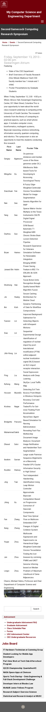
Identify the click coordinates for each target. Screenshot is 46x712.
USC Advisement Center (18, 634)
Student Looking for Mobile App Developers (18, 655)
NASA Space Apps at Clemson (17, 672)
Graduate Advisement (17, 625)
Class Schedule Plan (16, 628)
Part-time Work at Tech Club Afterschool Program (22, 662)
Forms (10, 631)
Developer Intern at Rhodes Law (18, 683)
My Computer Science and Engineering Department (24, 14)
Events (12, 42)
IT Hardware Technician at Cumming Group (23, 650)
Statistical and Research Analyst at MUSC (22, 696)
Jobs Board (9, 643)
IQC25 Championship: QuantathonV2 (19, 668)
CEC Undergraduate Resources (21, 637)
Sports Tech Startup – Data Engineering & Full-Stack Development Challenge (22, 678)
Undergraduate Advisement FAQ (22, 622)
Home (4, 42)
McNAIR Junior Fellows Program (18, 688)
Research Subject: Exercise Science (20, 692)
